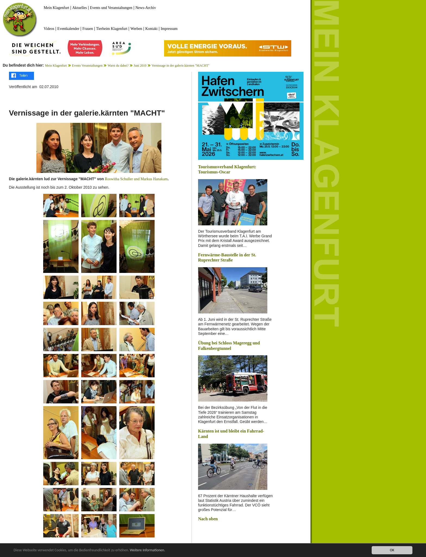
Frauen (87, 29)
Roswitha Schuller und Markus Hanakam (136, 179)
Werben (136, 29)
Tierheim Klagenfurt (111, 29)
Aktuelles (79, 8)
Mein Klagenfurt (56, 8)
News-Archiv (146, 8)
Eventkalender (68, 29)
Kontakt (151, 29)
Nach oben (208, 518)
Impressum (169, 29)
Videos (49, 29)
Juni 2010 (140, 65)
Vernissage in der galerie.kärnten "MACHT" (180, 65)
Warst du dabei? (118, 65)
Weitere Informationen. (147, 550)
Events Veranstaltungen (87, 65)
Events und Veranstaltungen (111, 8)
